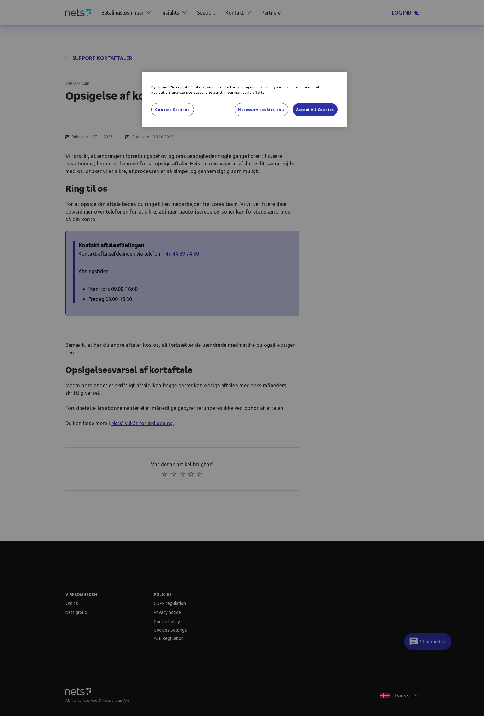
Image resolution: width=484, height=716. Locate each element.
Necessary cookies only (261, 109)
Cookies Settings (172, 109)
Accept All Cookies (315, 109)
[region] (244, 99)
